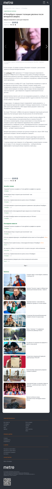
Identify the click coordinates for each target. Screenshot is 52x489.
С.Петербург (24, 8)
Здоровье (28, 424)
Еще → (26, 265)
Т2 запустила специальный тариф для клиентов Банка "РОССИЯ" (35, 357)
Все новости (7, 422)
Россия (5, 239)
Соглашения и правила (9, 452)
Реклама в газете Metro (9, 449)
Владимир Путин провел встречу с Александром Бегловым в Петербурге (22, 242)
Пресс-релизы (29, 429)
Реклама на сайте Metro (10, 450)
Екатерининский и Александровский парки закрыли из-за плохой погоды (22, 211)
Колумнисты (7, 441)
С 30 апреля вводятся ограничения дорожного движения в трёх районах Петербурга (25, 205)
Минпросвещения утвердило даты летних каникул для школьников (21, 259)
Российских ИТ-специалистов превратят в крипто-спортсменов (36, 343)
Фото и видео (29, 422)
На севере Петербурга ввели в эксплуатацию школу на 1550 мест (20, 216)
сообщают (9, 73)
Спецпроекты (7, 440)
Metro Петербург (8, 461)
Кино (27, 430)
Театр (27, 427)
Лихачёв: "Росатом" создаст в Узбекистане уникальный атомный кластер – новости (37, 289)
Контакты (6, 454)
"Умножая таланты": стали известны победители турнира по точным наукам (36, 302)
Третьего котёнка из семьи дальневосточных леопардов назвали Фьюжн (35, 398)
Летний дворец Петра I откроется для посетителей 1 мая (18, 194)
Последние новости (10, 223)
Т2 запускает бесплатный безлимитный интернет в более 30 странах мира (36, 316)
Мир (5, 427)
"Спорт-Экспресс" (13, 475)
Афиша (5, 429)
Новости (5, 244)
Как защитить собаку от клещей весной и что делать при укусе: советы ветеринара (24, 248)
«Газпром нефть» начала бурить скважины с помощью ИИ (37, 275)
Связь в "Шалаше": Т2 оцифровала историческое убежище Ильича (35, 329)
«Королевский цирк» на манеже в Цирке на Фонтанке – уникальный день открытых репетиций (37, 385)
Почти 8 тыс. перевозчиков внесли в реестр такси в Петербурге (19, 200)
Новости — (18, 8)
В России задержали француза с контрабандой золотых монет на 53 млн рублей (24, 237)
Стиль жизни (6, 250)
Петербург (6, 424)
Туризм (27, 425)
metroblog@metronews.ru (29, 474)
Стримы (6, 438)
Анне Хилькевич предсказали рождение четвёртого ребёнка (36, 370)
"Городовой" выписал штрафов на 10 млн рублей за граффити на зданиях (22, 189)
